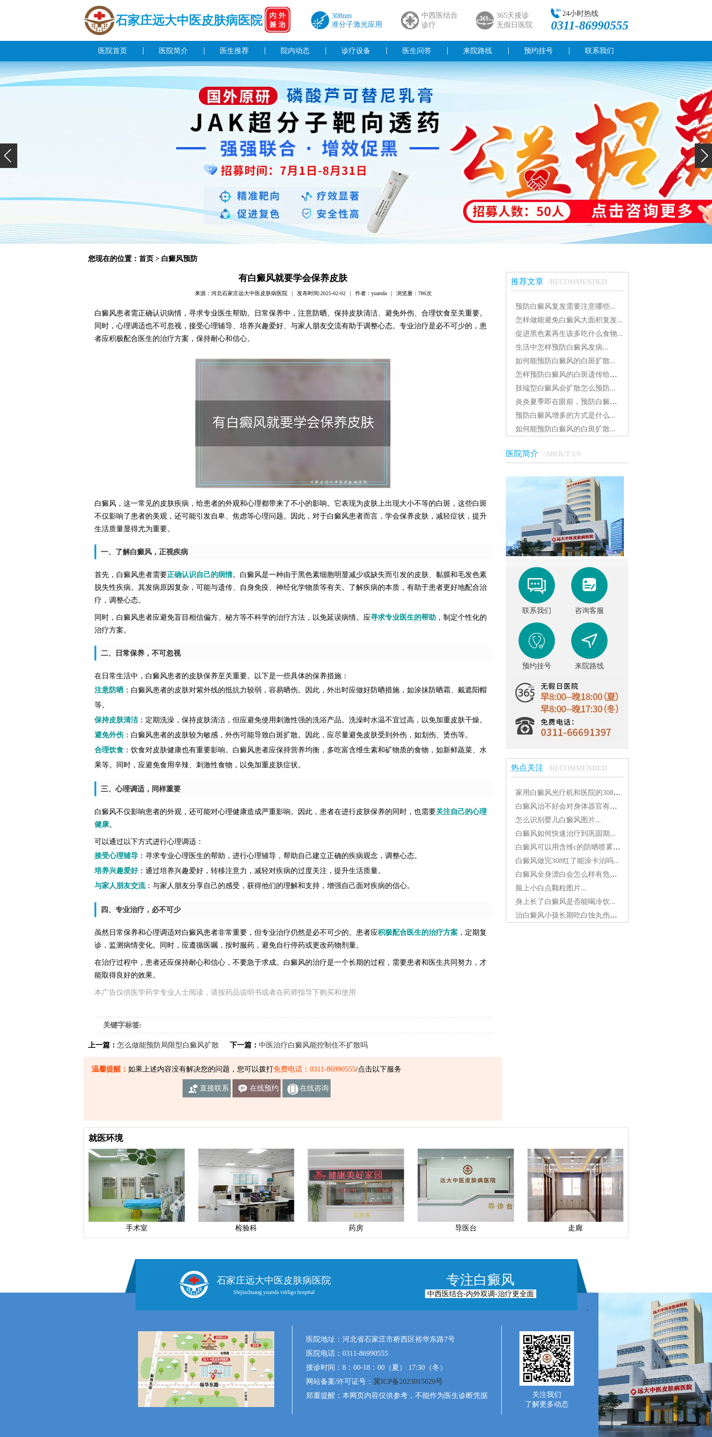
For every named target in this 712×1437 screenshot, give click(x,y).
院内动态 (295, 50)
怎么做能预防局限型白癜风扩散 (168, 1045)
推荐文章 (563, 281)
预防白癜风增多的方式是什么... (565, 415)
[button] (8, 155)
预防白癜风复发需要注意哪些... (565, 306)
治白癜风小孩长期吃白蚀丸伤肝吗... (572, 915)
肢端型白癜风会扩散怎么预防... (565, 388)
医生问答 (416, 50)
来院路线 (477, 50)
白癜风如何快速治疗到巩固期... (565, 833)
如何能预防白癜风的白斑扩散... (565, 361)
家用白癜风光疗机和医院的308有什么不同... (585, 792)
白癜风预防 (179, 258)
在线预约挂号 (264, 1090)
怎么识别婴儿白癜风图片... (558, 820)
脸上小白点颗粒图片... (550, 888)
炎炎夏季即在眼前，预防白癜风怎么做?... (581, 401)
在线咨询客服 (314, 1090)
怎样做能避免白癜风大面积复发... (569, 320)
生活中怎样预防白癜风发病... (561, 347)
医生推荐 (234, 50)
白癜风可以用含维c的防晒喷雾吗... (570, 847)
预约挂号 (538, 50)
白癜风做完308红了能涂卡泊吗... (567, 860)
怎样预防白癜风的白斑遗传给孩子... (572, 374)
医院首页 (112, 50)
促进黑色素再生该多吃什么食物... (569, 333)
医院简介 (173, 50)
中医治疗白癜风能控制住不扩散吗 (313, 1045)
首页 (146, 258)
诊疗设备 (356, 50)
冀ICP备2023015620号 (408, 1381)
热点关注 (563, 767)
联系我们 (599, 50)
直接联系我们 (214, 1090)
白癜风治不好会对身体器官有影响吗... (576, 806)
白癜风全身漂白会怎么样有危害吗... (572, 874)
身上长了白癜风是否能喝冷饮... (565, 901)
